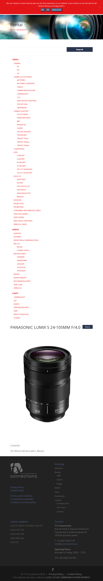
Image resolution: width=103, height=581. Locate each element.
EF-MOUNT (21, 162)
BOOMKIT (17, 236)
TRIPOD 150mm (23, 145)
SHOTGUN (21, 267)
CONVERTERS (19, 149)
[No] (99, 7)
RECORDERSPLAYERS (22, 281)
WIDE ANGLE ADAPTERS (23, 221)
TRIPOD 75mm (22, 138)
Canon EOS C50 (17, 530)
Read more (56, 10)
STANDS (17, 318)
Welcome (59, 468)
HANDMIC (21, 257)
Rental (57, 487)
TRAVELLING (22, 135)
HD (18, 70)
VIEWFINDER (22, 107)
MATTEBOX (21, 189)
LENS (16, 152)
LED (15, 300)
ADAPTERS (21, 179)
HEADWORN (22, 260)
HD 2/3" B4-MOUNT (24, 169)
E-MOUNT (21, 159)
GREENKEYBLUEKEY (21, 307)
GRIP (16, 311)
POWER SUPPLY (23, 250)
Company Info (63, 503)
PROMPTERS (19, 207)
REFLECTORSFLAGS (21, 314)
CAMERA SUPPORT (21, 111)
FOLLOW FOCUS (23, 186)
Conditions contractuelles (23, 502)
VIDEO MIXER (19, 217)
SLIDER (20, 128)
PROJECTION (18, 203)
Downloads (60, 496)
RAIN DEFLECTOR (23, 193)
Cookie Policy (17, 490)
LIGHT (15, 293)
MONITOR (17, 200)
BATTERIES (21, 80)
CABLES (20, 87)
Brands (58, 472)
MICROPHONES (20, 253)
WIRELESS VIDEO (20, 224)
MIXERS (17, 274)
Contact (58, 500)
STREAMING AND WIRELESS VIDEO (27, 210)
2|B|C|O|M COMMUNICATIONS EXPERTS (68, 577)
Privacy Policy (17, 487)
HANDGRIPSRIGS (24, 117)
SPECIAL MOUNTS (24, 131)
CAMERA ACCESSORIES (23, 77)
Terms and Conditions (21, 495)
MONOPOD (21, 124)
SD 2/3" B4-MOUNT (24, 172)
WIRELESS (18, 288)
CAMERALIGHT (22, 94)
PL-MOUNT (21, 166)
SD (18, 73)
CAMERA (17, 63)
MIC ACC (17, 243)
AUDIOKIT (17, 233)
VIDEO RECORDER (21, 214)
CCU (18, 97)
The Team (61, 507)
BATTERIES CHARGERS (26, 83)
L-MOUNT (21, 155)
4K (18, 66)
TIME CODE (18, 284)
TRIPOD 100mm (23, 142)
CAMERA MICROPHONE (26, 90)
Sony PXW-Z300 (17, 534)
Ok (42, 10)
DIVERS (16, 304)
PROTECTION (22, 104)
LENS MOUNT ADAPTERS (26, 100)
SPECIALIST (21, 270)
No (48, 10)
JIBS (18, 121)
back (87, 327)
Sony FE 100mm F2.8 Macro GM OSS (26, 525)
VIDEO (15, 59)
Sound (59, 479)
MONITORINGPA (20, 277)
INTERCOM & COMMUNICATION (26, 240)
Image (59, 483)
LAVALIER (20, 264)
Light (59, 475)
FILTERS (20, 183)
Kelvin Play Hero (17, 538)
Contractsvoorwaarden (22, 499)
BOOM (19, 247)
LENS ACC (17, 176)
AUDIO (15, 229)
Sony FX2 (14, 542)
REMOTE (20, 196)
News (57, 492)
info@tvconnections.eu (66, 543)
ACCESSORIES (22, 114)
